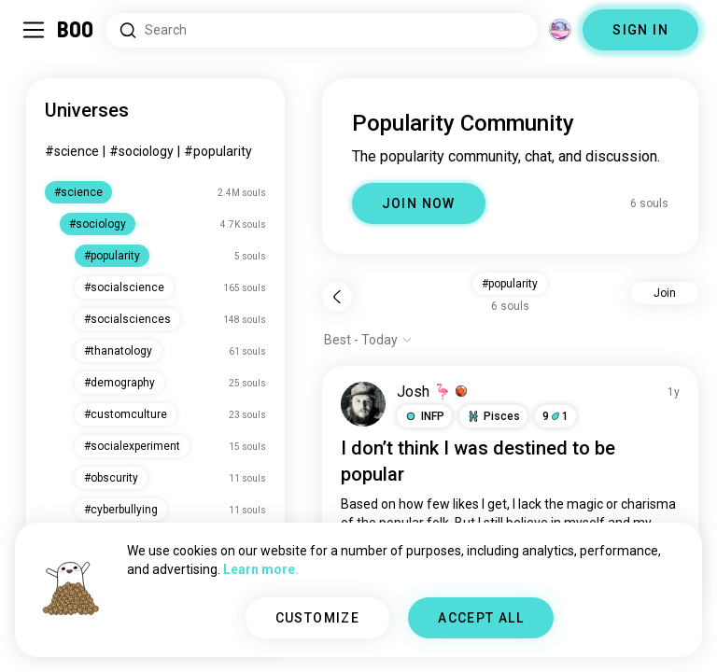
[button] (424, 416)
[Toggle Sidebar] (34, 30)
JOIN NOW (419, 203)
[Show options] (368, 340)
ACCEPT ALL (481, 617)
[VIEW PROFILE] (363, 404)
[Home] (76, 30)
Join (665, 293)
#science (72, 151)
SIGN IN (640, 29)
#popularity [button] (510, 283)
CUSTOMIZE (317, 617)
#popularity (218, 151)
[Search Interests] (321, 30)
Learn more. (261, 569)
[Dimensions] (560, 30)
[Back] (337, 297)
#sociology (141, 151)
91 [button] (555, 416)
